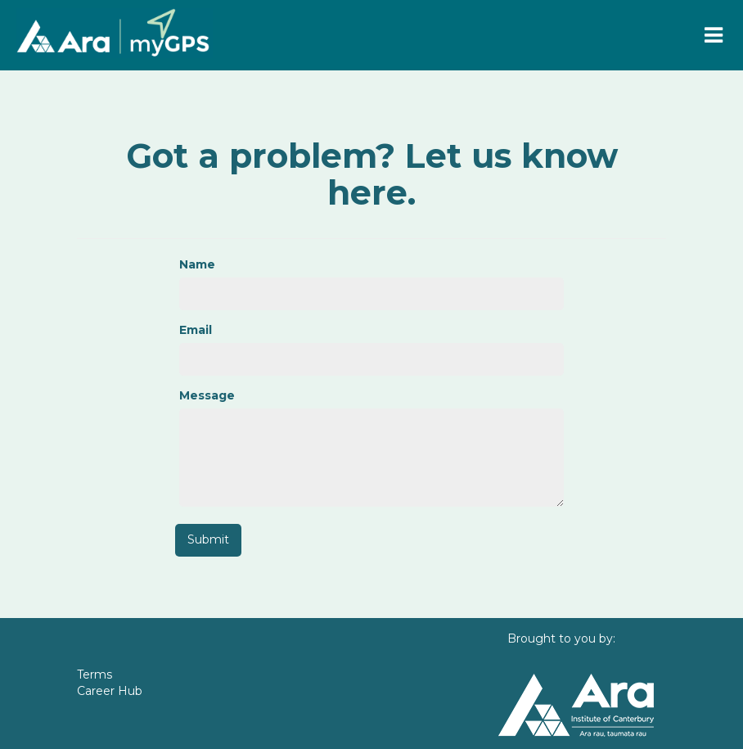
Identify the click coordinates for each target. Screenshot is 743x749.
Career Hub (109, 691)
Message (207, 395)
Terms (94, 674)
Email (195, 330)
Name (197, 264)
